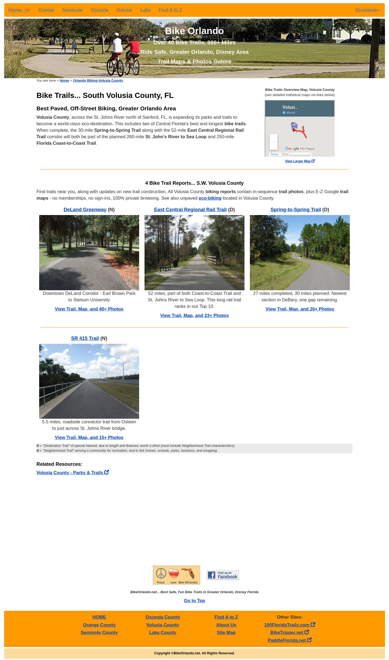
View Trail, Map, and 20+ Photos (300, 309)
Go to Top (194, 600)
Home (64, 80)
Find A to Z (170, 9)
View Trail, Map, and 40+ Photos (89, 309)
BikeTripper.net (289, 632)
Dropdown (368, 9)
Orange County (99, 625)
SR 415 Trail (85, 338)
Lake (145, 9)
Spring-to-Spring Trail (295, 209)
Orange (46, 9)
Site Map (226, 632)
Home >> (19, 10)
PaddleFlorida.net (289, 640)
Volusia (124, 9)
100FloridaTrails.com (289, 625)
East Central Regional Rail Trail (190, 209)
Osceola (99, 9)
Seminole (72, 9)
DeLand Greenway (84, 209)
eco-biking (210, 198)
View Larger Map (300, 161)
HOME (99, 617)
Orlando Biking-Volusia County (98, 80)
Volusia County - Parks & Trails (72, 472)
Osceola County (163, 617)
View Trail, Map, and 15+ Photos (89, 437)
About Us (226, 625)
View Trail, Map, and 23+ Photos (194, 315)
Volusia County (162, 625)
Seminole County (99, 632)
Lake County (162, 632)
